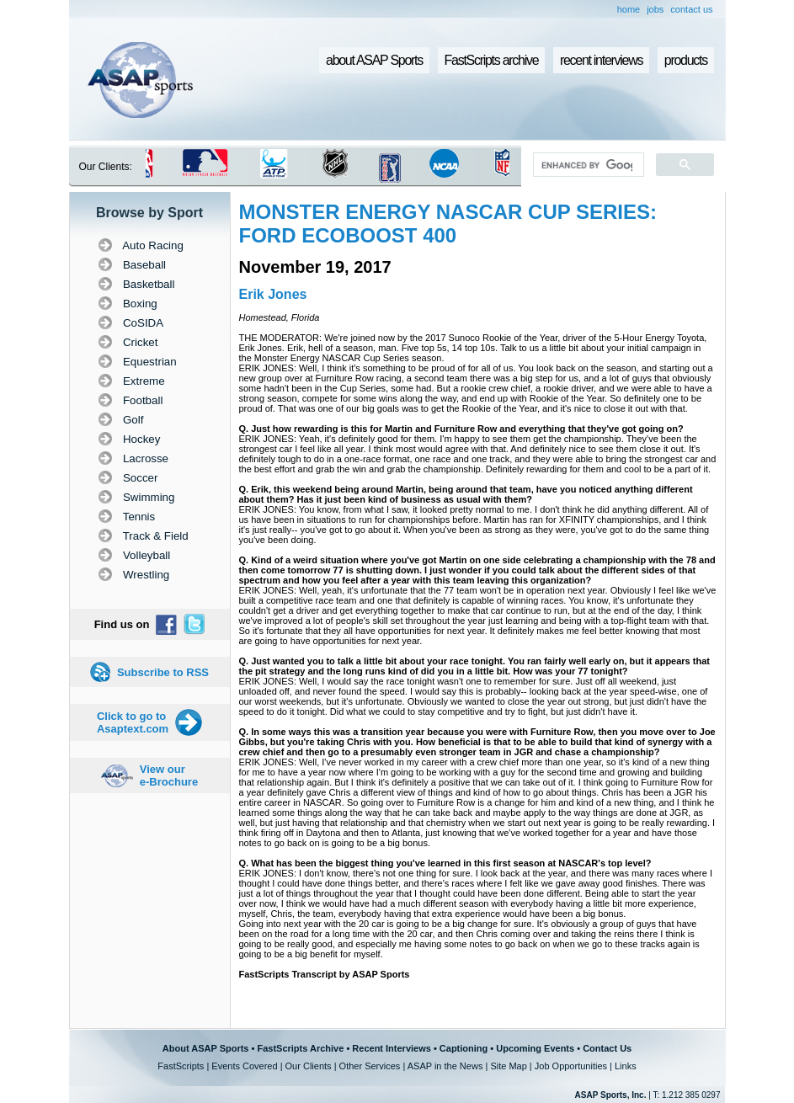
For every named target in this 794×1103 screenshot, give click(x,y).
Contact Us (607, 1048)
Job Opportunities (571, 1066)
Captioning (464, 1048)
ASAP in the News (445, 1066)
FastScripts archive (492, 60)
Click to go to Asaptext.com (132, 722)
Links (626, 1066)
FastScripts (180, 1066)
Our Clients (308, 1066)
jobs (655, 9)
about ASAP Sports (374, 60)
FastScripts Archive (300, 1048)
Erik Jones (273, 294)
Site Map (508, 1066)
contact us (691, 9)
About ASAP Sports (206, 1048)
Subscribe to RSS (163, 672)
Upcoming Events (535, 1048)
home (629, 9)
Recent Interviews (391, 1048)
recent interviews (601, 60)
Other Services (370, 1066)
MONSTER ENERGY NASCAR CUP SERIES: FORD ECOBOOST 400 (448, 223)
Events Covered (244, 1066)
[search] (586, 165)
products (685, 60)
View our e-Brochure (169, 775)
